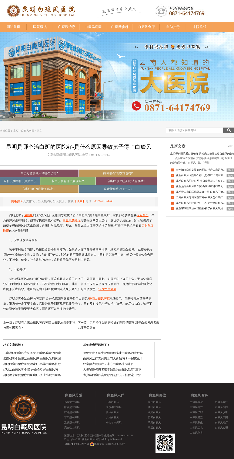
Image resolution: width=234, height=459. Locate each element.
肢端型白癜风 (72, 412)
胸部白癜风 (154, 407)
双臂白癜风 (154, 422)
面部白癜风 (154, 402)
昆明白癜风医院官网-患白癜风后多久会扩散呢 (202, 180)
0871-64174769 (103, 201)
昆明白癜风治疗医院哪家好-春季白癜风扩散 (32, 364)
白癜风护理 (196, 412)
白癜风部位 (157, 395)
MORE (231, 146)
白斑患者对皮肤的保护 (118, 173)
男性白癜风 (112, 412)
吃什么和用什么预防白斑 (20, 181)
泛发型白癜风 (72, 422)
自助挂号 (173, 27)
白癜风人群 (115, 395)
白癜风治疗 (66, 27)
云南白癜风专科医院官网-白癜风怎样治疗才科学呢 (204, 197)
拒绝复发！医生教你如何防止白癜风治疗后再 (113, 353)
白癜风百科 (199, 395)
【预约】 (80, 201)
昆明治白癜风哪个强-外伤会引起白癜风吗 (30, 369)
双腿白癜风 (154, 427)
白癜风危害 (196, 432)
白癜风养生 (196, 422)
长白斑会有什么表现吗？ (68, 181)
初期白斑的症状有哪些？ (39, 189)
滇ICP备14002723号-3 (77, 443)
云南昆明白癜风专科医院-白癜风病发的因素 (32, 353)
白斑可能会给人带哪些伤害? (39, 173)
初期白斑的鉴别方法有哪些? (126, 181)
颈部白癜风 (154, 412)
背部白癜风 (154, 417)
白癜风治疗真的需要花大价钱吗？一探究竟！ (113, 358)
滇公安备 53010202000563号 (110, 443)
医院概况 (40, 27)
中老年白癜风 (113, 422)
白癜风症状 (196, 427)
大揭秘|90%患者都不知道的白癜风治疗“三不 (112, 369)
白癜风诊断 (119, 27)
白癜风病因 (93, 27)
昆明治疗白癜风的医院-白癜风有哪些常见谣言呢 (203, 186)
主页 (16, 130)
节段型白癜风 (72, 417)
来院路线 (199, 27)
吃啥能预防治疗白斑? (118, 189)
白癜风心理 (221, 427)
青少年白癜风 (113, 407)
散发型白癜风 (72, 407)
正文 (39, 130)
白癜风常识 (196, 402)
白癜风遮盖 (196, 417)
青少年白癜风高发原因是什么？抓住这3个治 (112, 375)
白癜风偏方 (196, 407)
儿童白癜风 (112, 402)
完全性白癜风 (72, 427)
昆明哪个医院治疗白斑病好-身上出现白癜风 (32, 375)
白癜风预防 (221, 407)
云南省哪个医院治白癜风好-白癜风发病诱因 (32, 358)
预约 (230, 170)
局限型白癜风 (72, 402)
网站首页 (13, 27)
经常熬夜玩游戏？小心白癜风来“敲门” (108, 364)
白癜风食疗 (146, 27)
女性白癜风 (112, 417)
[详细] (206, 162)
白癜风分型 (73, 395)
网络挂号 (17, 201)
